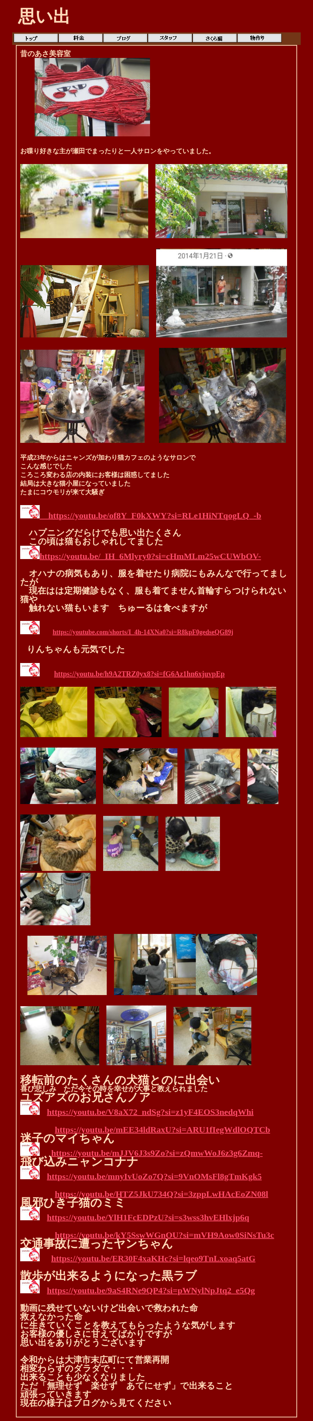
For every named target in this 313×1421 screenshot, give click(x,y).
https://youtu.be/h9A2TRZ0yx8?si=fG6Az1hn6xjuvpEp (139, 674)
